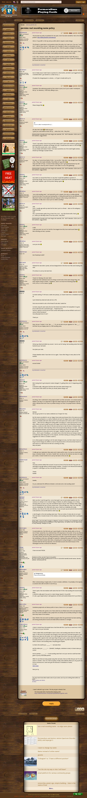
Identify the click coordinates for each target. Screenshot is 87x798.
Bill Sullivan (22, 191)
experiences (8, 103)
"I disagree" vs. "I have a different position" (53, 758)
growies (9, 29)
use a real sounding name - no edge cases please (55, 726)
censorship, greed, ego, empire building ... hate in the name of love (56, 784)
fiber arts (8, 77)
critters (9, 33)
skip (9, 99)
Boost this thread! (51, 718)
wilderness (8, 72)
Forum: (23, 24)
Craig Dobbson (23, 624)
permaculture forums (8, 25)
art (8, 81)
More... (51, 788)
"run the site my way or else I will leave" (52, 769)
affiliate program (29, 796)
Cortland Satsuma (21, 497)
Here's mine (35, 666)
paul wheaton (23, 32)
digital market (8, 120)
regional (8, 90)
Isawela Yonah (23, 459)
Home (3, 2)
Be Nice (34, 681)
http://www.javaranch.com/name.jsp (46, 37)
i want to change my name (47, 748)
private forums (9, 133)
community (9, 68)
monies (9, 51)
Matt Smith (22, 262)
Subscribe (8, 2)
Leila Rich (22, 85)
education (8, 94)
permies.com (8, 125)
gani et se (22, 118)
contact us (16, 796)
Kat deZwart (22, 69)
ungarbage (8, 64)
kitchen (9, 55)
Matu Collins (22, 604)
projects (8, 116)
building (9, 38)
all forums (8, 138)
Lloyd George (23, 251)
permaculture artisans (9, 86)
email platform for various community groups (54, 773)
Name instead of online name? (49, 751)
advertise (22, 796)
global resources (8, 107)
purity (8, 59)
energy (8, 46)
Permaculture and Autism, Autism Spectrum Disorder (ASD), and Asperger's (56, 739)
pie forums (8, 129)
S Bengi (21, 547)
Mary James (22, 408)
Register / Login (81, 2)
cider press (8, 112)
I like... (21, 45)
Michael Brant (23, 396)
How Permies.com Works (38, 680)
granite (40, 755)
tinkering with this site (31, 24)
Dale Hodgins (23, 528)
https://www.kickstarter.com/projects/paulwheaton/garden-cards (50, 693)
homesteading (8, 42)
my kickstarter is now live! (38, 65)
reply (51, 704)
